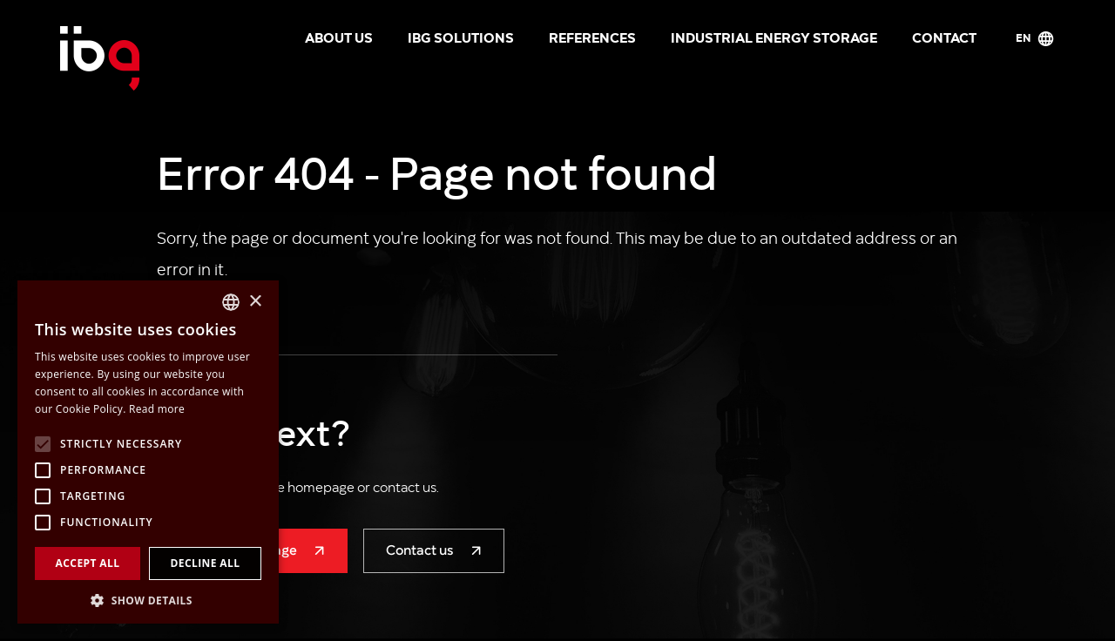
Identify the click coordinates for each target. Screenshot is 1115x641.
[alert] (148, 452)
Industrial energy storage (774, 36)
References (592, 36)
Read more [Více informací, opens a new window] (157, 408)
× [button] (254, 301)
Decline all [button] (205, 563)
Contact (944, 36)
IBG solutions (461, 36)
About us (339, 36)
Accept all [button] (88, 563)
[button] (148, 598)
